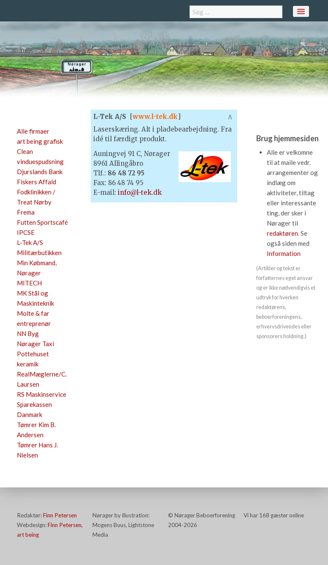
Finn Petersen (60, 515)
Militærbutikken (39, 252)
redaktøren (282, 233)
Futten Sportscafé (42, 222)
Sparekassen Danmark (34, 409)
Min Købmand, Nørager (37, 268)
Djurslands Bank (39, 171)
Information (284, 253)
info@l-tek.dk (140, 192)
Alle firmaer (33, 131)
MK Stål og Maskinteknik (35, 298)
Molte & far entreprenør (34, 318)
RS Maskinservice (41, 394)
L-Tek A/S (30, 242)
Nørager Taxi (35, 343)
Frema (26, 212)
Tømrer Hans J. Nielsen (37, 450)
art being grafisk (40, 141)
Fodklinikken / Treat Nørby (36, 197)
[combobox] (236, 11)
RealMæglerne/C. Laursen (42, 379)
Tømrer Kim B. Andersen (36, 430)
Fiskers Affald (36, 182)
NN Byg (28, 333)
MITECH (29, 283)
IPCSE (26, 232)
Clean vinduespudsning (40, 156)
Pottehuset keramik (33, 359)
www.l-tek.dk (155, 117)
